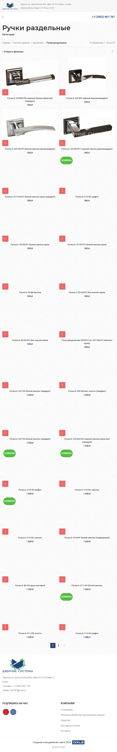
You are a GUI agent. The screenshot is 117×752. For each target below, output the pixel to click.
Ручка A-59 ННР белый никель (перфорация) (87, 537)
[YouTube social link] (6, 712)
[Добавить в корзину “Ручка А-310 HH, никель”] (62, 484)
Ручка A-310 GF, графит (30, 490)
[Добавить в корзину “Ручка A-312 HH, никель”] (5, 532)
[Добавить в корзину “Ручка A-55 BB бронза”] (5, 286)
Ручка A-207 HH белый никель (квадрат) (30, 439)
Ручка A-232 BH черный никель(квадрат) (87, 98)
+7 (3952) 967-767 (103, 16)
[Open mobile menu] (3, 17)
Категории (8, 34)
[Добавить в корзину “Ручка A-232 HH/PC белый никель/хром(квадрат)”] (5, 143)
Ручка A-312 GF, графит (87, 633)
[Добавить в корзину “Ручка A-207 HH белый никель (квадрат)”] (5, 433)
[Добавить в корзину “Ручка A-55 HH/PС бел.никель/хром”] (62, 286)
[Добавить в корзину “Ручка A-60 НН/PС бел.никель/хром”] (5, 334)
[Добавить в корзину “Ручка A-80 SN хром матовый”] (5, 579)
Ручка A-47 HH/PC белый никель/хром (87, 244)
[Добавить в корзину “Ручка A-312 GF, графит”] (62, 627)
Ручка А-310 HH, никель (87, 490)
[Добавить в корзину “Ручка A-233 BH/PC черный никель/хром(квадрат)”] (62, 143)
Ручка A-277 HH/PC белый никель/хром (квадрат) (30, 196)
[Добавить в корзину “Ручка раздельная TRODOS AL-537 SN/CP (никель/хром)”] (62, 334)
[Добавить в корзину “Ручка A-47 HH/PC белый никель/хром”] (62, 239)
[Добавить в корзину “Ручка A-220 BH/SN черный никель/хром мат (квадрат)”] (5, 92)
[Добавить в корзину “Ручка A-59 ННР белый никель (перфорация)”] (62, 532)
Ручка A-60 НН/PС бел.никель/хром (30, 340)
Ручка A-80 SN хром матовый (30, 585)
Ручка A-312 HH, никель (30, 537)
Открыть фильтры (13, 51)
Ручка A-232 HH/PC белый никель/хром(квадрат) (30, 149)
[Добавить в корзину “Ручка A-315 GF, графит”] (62, 191)
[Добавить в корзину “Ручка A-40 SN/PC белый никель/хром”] (5, 239)
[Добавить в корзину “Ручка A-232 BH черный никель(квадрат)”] (62, 92)
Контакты (66, 731)
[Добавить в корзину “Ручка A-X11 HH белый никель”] (62, 579)
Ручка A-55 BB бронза (30, 292)
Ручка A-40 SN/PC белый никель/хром (30, 244)
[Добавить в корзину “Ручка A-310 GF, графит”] (5, 484)
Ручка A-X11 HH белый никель (87, 585)
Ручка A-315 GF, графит (87, 196)
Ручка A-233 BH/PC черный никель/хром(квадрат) (87, 149)
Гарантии (65, 720)
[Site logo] (10, 6)
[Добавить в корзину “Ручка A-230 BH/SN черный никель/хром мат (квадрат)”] (62, 433)
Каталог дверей (21, 43)
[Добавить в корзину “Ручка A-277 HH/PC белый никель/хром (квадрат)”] (5, 191)
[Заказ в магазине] (112, 51)
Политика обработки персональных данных (83, 715)
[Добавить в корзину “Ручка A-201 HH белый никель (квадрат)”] (5, 385)
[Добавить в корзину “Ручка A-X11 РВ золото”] (5, 627)
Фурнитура (38, 43)
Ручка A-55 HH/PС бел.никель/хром (87, 292)
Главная (6, 43)
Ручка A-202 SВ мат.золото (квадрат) (86, 391)
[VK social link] (13, 712)
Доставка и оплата (70, 725)
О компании (67, 709)
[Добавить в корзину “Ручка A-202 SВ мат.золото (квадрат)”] (62, 385)
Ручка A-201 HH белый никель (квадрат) (30, 391)
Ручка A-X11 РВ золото (30, 633)
